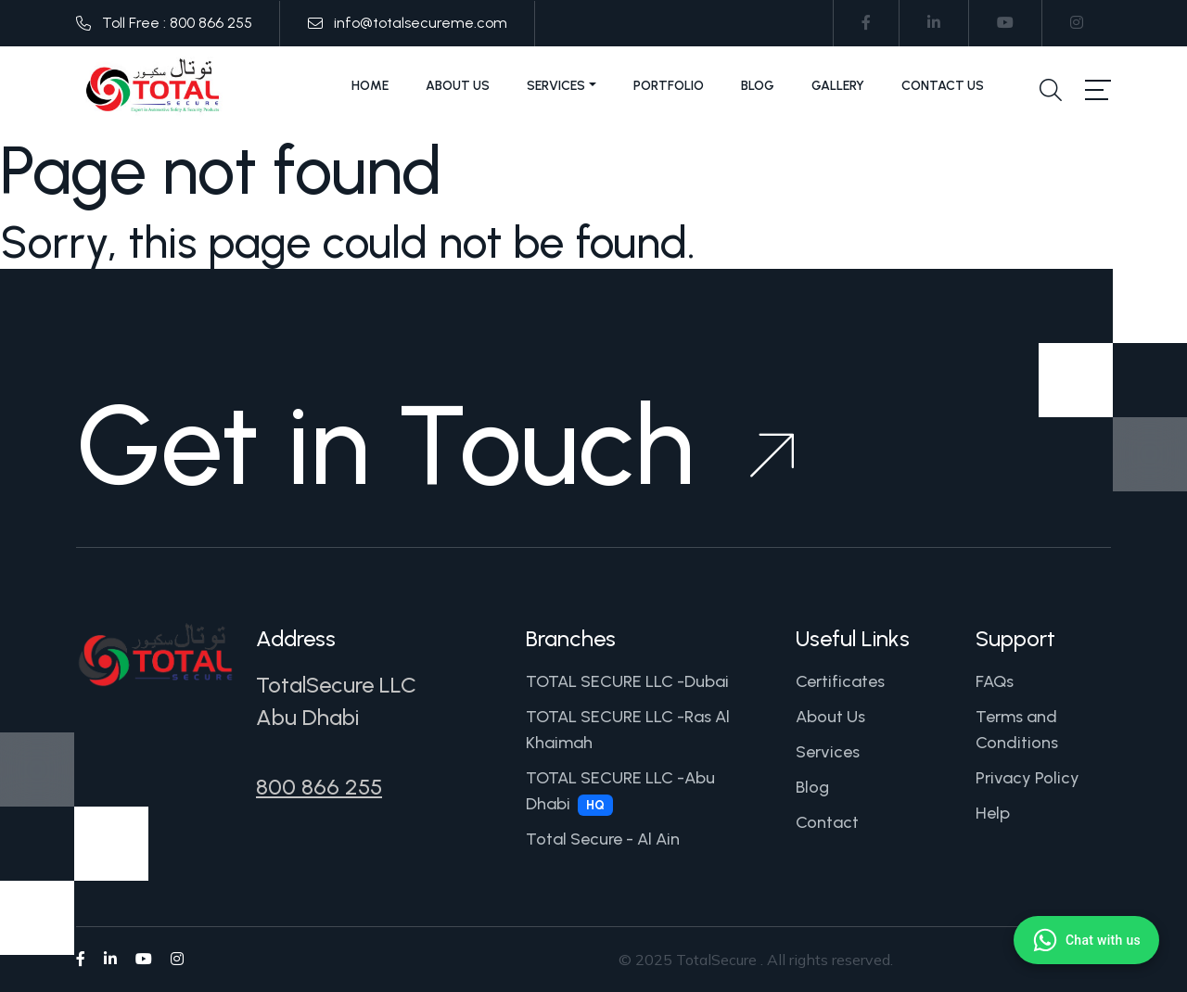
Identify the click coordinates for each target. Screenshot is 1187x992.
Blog (757, 86)
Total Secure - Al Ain (603, 839)
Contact (827, 822)
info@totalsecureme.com (420, 23)
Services (556, 86)
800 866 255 (319, 786)
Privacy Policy (1027, 778)
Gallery (837, 86)
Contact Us (942, 86)
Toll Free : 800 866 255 (177, 23)
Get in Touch (435, 445)
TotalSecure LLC (336, 684)
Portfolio (668, 86)
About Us (458, 86)
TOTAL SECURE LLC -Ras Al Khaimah (628, 729)
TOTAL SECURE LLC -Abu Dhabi (620, 792)
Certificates (840, 681)
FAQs (995, 681)
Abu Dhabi (307, 717)
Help (993, 813)
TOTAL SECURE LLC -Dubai (627, 681)
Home (370, 86)
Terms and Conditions (1017, 729)
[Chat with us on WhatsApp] (1086, 940)
